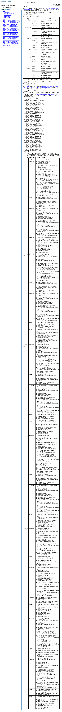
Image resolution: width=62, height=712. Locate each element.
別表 (46, 88)
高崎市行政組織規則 (48, 94)
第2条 (28, 86)
